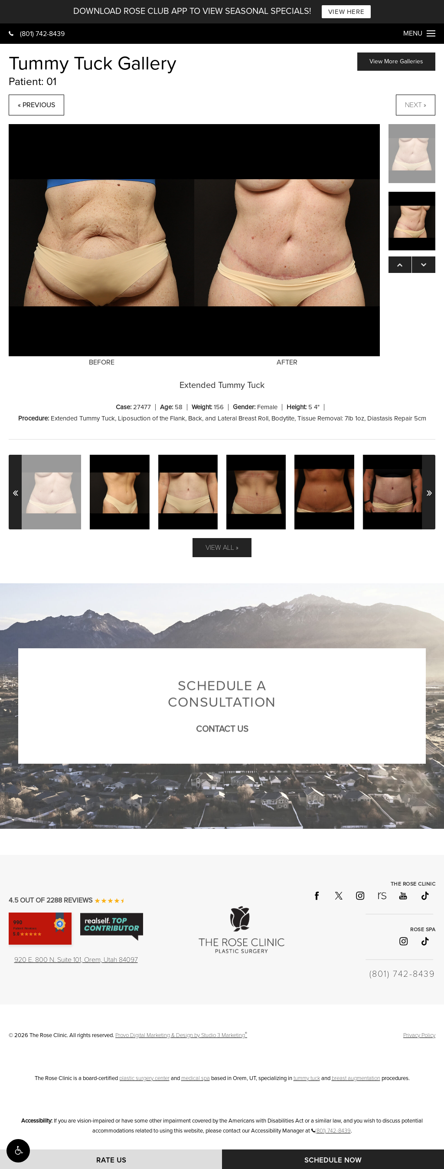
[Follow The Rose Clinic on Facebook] (316, 895)
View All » (222, 547)
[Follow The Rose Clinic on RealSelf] (381, 895)
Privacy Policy (419, 1035)
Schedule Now (333, 1160)
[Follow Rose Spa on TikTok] (424, 941)
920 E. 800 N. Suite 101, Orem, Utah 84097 (76, 960)
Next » (415, 105)
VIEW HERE (346, 12)
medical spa (195, 1078)
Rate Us (111, 1160)
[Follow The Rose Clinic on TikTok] (424, 895)
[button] (18, 1150)
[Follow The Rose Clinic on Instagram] (360, 895)
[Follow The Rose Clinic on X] (338, 895)
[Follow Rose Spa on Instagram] (403, 941)
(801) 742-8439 (37, 34)
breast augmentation (356, 1078)
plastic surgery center (144, 1078)
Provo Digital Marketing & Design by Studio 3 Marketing (181, 1035)
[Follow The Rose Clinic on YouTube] (403, 895)
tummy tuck (307, 1078)
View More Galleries (396, 61)
